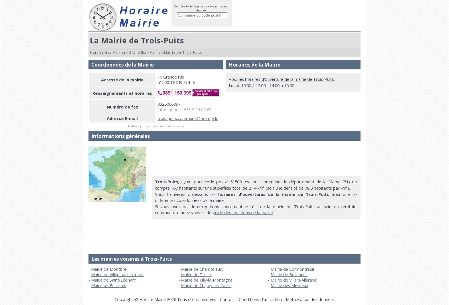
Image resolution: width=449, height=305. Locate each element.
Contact (227, 299)
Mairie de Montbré (108, 269)
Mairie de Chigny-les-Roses (206, 285)
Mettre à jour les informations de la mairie (156, 126)
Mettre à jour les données (310, 299)
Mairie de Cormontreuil (292, 269)
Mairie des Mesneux (289, 285)
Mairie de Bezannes (289, 274)
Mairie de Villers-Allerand (294, 280)
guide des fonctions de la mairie (242, 212)
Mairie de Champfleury (202, 269)
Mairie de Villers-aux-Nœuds (117, 274)
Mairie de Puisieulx (108, 285)
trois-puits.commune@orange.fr (187, 118)
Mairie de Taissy (196, 274)
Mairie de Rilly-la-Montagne (207, 280)
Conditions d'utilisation (260, 299)
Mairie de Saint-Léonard (113, 280)
